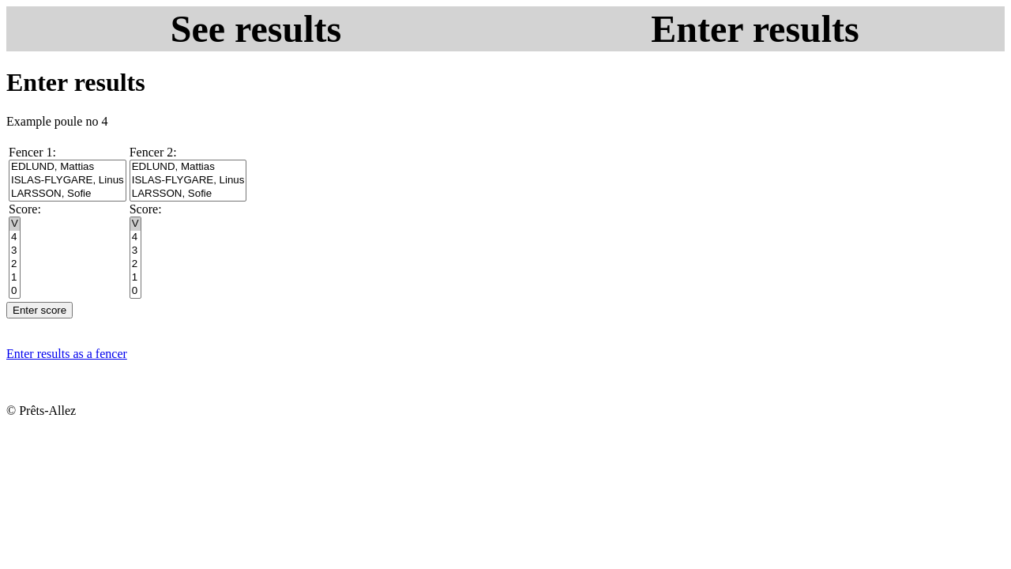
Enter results (755, 29)
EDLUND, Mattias (67, 167)
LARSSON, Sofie (67, 194)
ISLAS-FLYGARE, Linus (67, 180)
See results (256, 29)
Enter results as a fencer (66, 353)
